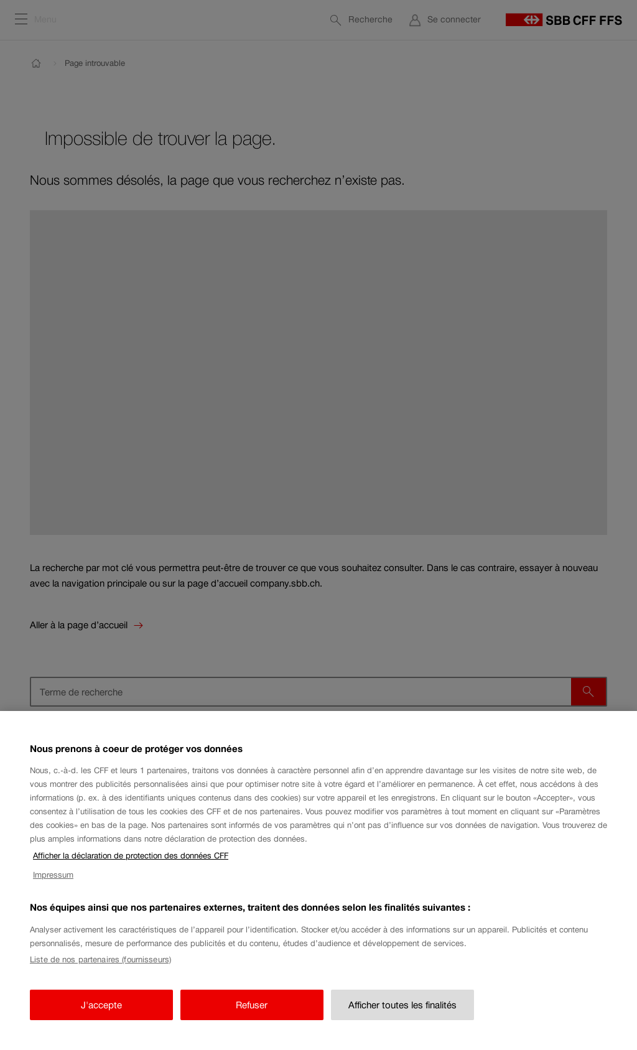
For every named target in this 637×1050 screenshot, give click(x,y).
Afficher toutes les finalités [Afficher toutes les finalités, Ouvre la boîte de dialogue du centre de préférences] (402, 1010)
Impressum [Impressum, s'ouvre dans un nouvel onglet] (53, 880)
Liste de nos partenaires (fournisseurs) (100, 965)
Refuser (251, 1010)
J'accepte (101, 1010)
